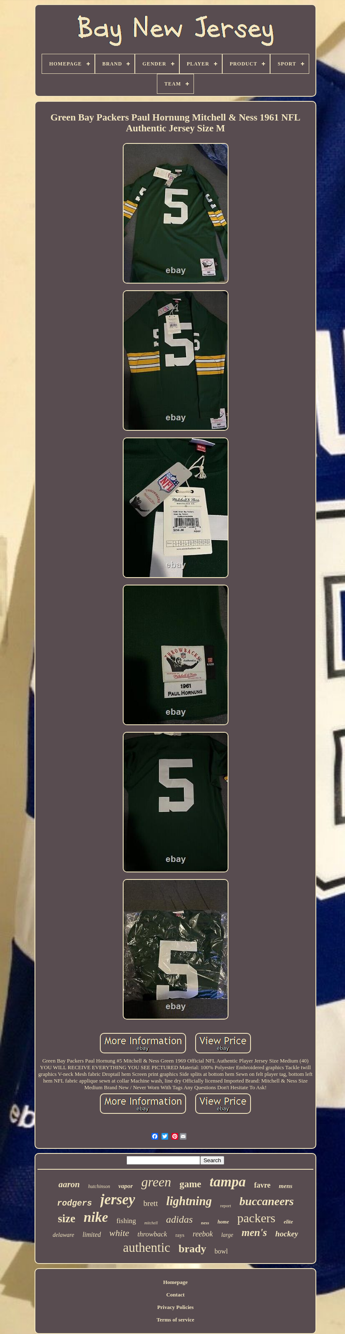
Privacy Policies (175, 1307)
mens (286, 1186)
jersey (117, 1199)
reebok (203, 1234)
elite (288, 1221)
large (227, 1235)
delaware (63, 1235)
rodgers (74, 1203)
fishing (126, 1221)
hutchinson (99, 1186)
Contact (175, 1294)
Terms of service (175, 1319)
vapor (125, 1186)
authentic (146, 1247)
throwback (152, 1234)
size (66, 1218)
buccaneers (266, 1201)
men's (254, 1232)
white (119, 1233)
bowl (221, 1251)
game (190, 1184)
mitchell (151, 1223)
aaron (68, 1184)
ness (205, 1222)
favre (262, 1185)
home (223, 1222)
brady (192, 1249)
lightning (189, 1201)
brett (151, 1203)
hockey (287, 1233)
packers (256, 1218)
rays (179, 1235)
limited (91, 1234)
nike (96, 1217)
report (225, 1205)
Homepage (175, 1282)
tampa (228, 1181)
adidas (179, 1219)
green (156, 1181)
